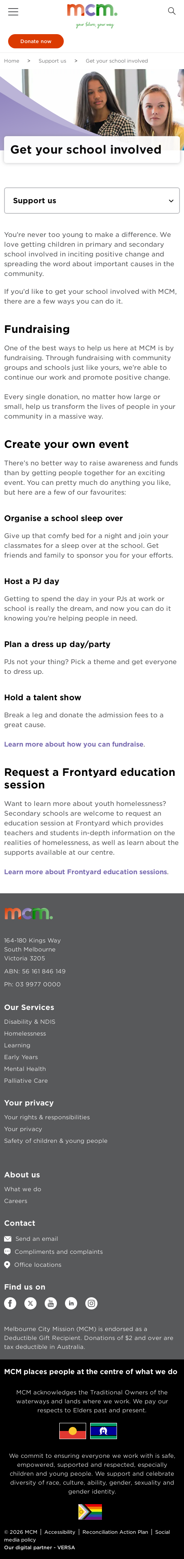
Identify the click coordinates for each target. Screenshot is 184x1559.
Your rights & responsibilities (47, 1117)
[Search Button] (172, 11)
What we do (22, 1189)
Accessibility (60, 1532)
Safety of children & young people (56, 1141)
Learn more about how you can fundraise (73, 744)
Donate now (36, 41)
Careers (15, 1201)
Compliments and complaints (59, 1252)
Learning (17, 1045)
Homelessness (25, 1033)
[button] (13, 12)
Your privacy (23, 1129)
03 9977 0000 (38, 984)
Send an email (36, 1238)
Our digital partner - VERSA (39, 1547)
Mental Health (25, 1069)
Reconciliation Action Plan (115, 1532)
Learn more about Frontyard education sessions (85, 872)
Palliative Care (26, 1080)
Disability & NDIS (29, 1021)
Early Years (21, 1057)
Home (11, 61)
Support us (52, 61)
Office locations (37, 1265)
